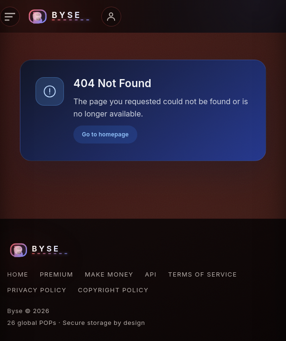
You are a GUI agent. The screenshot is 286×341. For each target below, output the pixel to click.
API (151, 274)
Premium (56, 274)
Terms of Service (202, 274)
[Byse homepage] (61, 17)
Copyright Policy (113, 290)
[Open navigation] (10, 17)
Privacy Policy (36, 290)
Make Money (109, 274)
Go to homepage (105, 134)
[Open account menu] (111, 17)
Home (17, 274)
